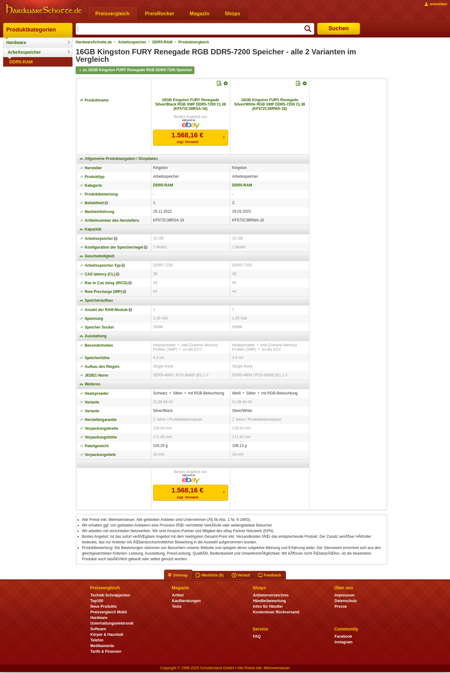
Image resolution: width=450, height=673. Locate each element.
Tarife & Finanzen (105, 651)
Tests (177, 606)
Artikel (177, 595)
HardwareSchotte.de (94, 42)
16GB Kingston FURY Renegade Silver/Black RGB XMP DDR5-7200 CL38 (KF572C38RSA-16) (190, 104)
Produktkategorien (31, 30)
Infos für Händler (268, 606)
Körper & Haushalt (106, 634)
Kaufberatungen (186, 601)
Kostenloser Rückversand (276, 612)
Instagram (343, 642)
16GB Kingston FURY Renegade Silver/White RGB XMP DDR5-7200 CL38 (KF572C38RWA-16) (269, 104)
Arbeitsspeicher (24, 52)
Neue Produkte (103, 606)
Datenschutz (346, 601)
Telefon (96, 640)
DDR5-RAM (21, 62)
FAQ (257, 636)
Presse (341, 606)
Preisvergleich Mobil (108, 612)
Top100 (96, 601)
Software (98, 629)
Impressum (345, 595)
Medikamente (102, 646)
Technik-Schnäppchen (110, 595)
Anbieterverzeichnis (270, 595)
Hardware (16, 42)
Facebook (343, 636)
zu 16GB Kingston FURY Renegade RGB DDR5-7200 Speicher (135, 70)
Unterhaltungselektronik (111, 623)
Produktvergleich (193, 42)
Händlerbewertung (269, 601)
